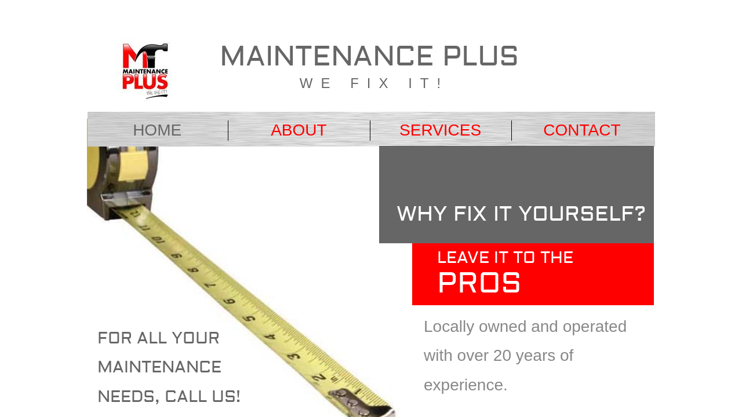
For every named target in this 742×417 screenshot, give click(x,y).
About (298, 130)
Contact (581, 130)
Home (157, 130)
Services (440, 130)
